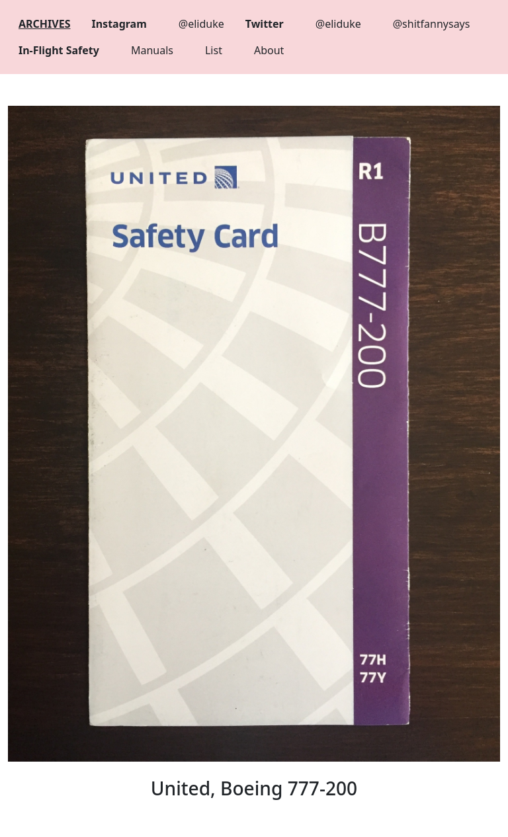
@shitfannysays (431, 24)
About (269, 50)
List (213, 50)
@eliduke (201, 24)
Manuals (152, 50)
